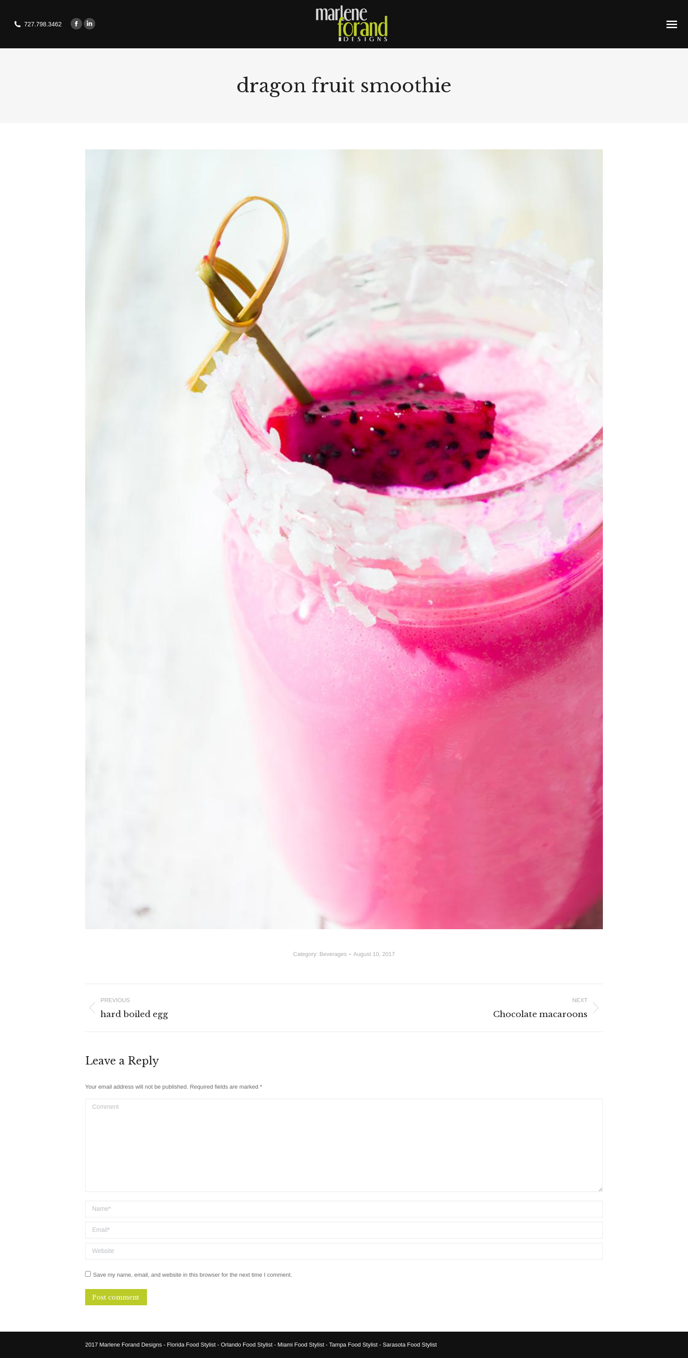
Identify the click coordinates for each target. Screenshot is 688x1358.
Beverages (333, 954)
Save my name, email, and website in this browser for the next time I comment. (192, 1274)
